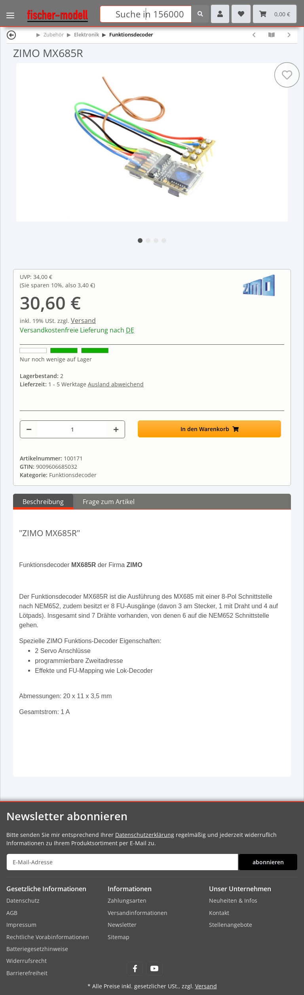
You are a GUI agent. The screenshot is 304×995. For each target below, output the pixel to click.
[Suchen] (146, 14)
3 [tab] (156, 240)
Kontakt (219, 913)
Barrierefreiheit (27, 973)
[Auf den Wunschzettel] (287, 75)
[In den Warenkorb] (209, 428)
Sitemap (118, 937)
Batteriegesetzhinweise (37, 949)
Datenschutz (23, 900)
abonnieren (268, 862)
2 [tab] (148, 240)
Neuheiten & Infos (233, 900)
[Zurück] (11, 34)
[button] (220, 14)
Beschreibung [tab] (43, 501)
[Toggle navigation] (10, 10)
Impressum (21, 924)
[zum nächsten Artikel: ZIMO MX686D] (289, 34)
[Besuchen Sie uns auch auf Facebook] (135, 969)
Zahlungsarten (127, 900)
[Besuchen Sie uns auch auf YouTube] (154, 969)
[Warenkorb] (275, 14)
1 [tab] (140, 240)
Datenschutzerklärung (144, 834)
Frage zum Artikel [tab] (109, 501)
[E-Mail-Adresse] (122, 862)
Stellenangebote (230, 924)
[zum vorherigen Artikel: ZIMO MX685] (254, 34)
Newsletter (122, 924)
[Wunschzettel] (241, 14)
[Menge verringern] (29, 429)
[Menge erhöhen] (116, 429)
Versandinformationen (137, 913)
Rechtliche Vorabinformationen (47, 937)
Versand (83, 320)
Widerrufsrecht (26, 960)
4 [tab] (164, 240)
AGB (11, 913)
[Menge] (72, 429)
